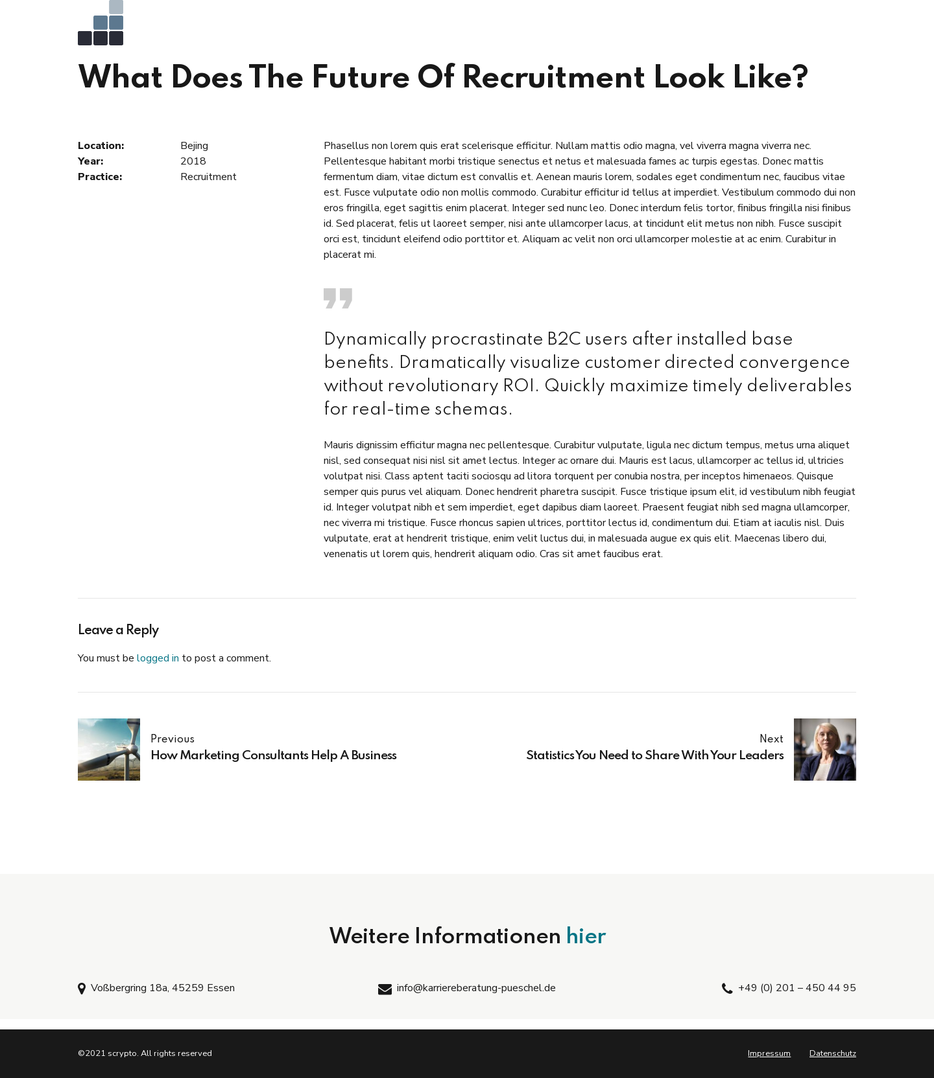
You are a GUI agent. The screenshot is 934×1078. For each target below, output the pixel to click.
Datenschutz (832, 1053)
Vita (765, 25)
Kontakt (825, 25)
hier (586, 937)
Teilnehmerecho (688, 25)
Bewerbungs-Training (499, 25)
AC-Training (394, 25)
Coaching (599, 25)
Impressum (769, 1053)
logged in (158, 658)
